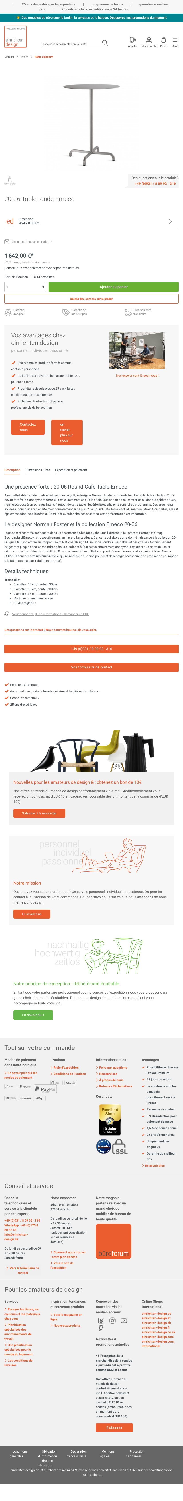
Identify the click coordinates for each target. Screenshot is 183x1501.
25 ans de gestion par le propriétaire (48, 4)
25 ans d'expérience (158, 1135)
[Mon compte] (132, 41)
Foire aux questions (111, 1067)
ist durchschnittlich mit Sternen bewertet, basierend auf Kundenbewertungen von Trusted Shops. (92, 1472)
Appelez (133, 46)
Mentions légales (107, 1454)
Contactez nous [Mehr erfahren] (28, 427)
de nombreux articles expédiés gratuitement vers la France (159, 1095)
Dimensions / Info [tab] (37, 470)
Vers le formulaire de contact (22, 1270)
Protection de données (135, 1454)
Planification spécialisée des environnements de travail (18, 1332)
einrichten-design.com (158, 1337)
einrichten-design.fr (156, 1327)
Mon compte (148, 46)
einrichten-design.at (156, 1318)
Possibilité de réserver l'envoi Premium (160, 1070)
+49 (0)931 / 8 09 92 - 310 (22, 1220)
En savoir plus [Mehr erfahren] (33, 1015)
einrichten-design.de (156, 1313)
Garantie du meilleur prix (159, 1156)
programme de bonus (107, 4)
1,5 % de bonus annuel (160, 1128)
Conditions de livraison (68, 1074)
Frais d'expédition (64, 1067)
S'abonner (114, 1427)
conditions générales (18, 1454)
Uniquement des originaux (156, 1144)
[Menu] (175, 41)
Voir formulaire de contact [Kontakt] (91, 667)
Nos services (106, 1074)
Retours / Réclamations (114, 1086)
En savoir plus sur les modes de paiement (20, 1075)
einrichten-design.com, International (158, 1343)
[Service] (155, 183)
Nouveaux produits (65, 1325)
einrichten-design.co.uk (158, 1332)
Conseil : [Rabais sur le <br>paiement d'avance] (10, 268)
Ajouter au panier (114, 287)
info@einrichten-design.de (16, 1237)
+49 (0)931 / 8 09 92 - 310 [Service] (91, 649)
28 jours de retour (156, 1079)
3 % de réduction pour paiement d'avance (159, 1118)
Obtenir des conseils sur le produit (91, 299)
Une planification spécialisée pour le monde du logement (18, 1350)
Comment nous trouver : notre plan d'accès (68, 1254)
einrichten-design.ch (156, 1323)
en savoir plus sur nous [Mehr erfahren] (66, 432)
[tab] (12, 470)
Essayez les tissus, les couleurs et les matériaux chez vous (22, 1314)
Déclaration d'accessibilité (77, 1454)
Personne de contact (159, 1109)
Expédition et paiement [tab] (71, 470)
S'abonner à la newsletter (39, 813)
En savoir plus (31, 914)
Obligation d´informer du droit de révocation (47, 1458)
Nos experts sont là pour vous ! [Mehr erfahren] (137, 375)
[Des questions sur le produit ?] (28, 242)
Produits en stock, (74, 9)
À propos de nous (109, 1080)
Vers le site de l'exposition (62, 1265)
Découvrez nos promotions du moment (138, 17)
